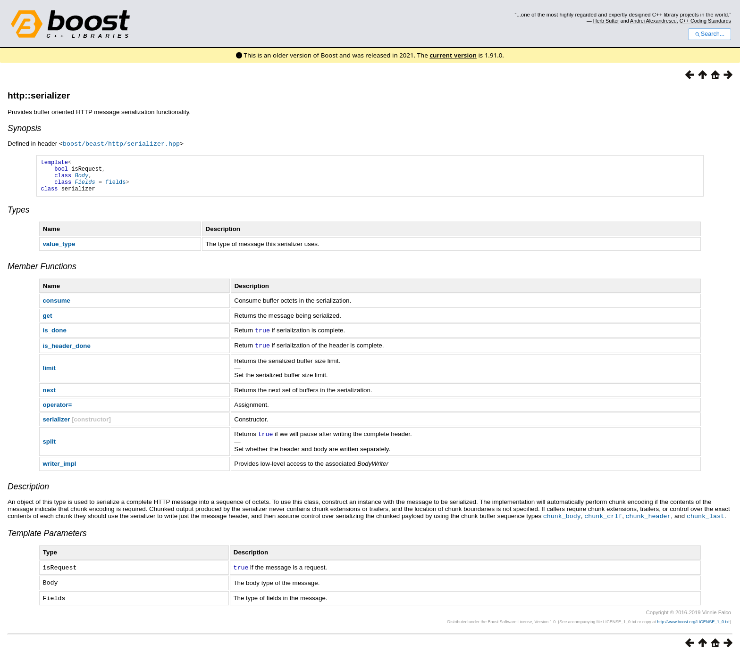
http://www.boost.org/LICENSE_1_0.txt (693, 625)
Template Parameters (47, 538)
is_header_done (66, 351)
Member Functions (42, 273)
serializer (56, 425)
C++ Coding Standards (705, 21)
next (48, 395)
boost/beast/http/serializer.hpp (121, 143)
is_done (54, 336)
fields (115, 187)
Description (28, 491)
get (47, 322)
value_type (58, 250)
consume (56, 307)
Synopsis (24, 128)
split (48, 447)
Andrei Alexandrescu (653, 21)
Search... (709, 34)
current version (453, 55)
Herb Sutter (606, 21)
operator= (57, 410)
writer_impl (59, 468)
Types (19, 216)
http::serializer (39, 95)
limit (48, 373)
